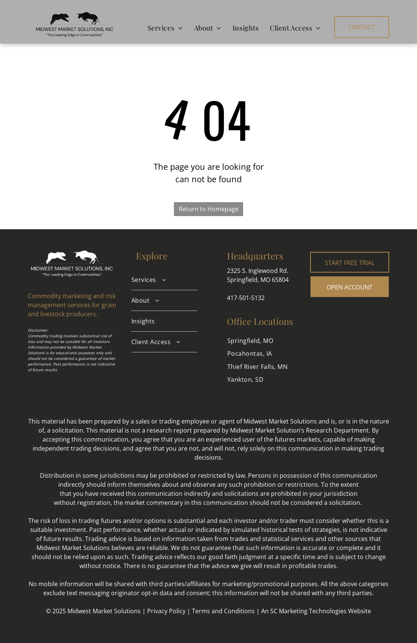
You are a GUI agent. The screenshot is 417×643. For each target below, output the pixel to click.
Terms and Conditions (223, 611)
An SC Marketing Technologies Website (316, 611)
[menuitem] (165, 28)
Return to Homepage (209, 209)
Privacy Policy (166, 611)
